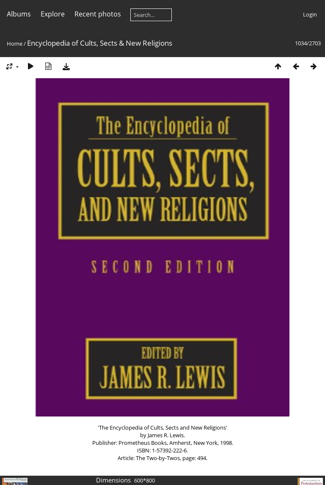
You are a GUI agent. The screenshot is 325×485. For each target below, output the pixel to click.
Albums (19, 14)
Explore (53, 14)
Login (310, 14)
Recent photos (97, 14)
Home (14, 43)
